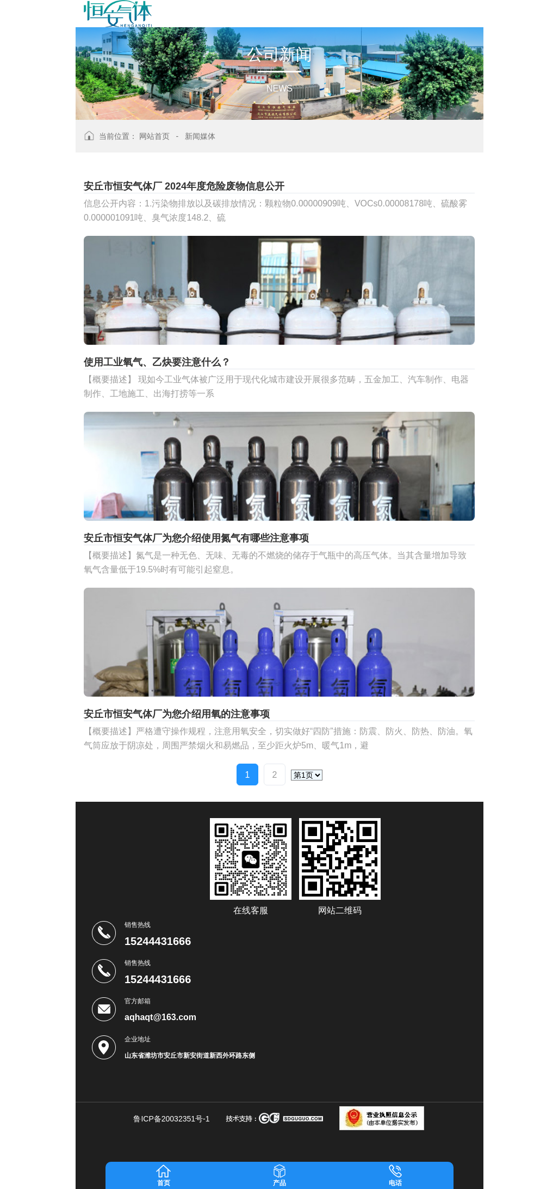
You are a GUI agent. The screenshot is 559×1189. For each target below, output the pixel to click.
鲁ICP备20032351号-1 (171, 1118)
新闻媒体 (200, 136)
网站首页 (154, 136)
